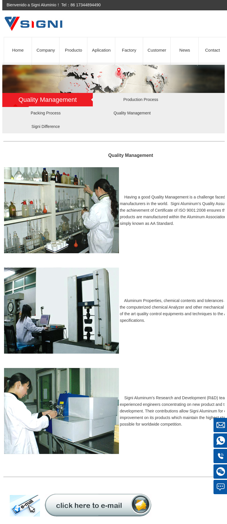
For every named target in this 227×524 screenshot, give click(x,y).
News (184, 50)
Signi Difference (46, 126)
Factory (129, 50)
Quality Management (132, 113)
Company (45, 50)
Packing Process (46, 113)
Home (18, 50)
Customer (157, 50)
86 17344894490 (85, 5)
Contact (212, 50)
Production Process (140, 99)
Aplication (101, 50)
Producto (73, 50)
